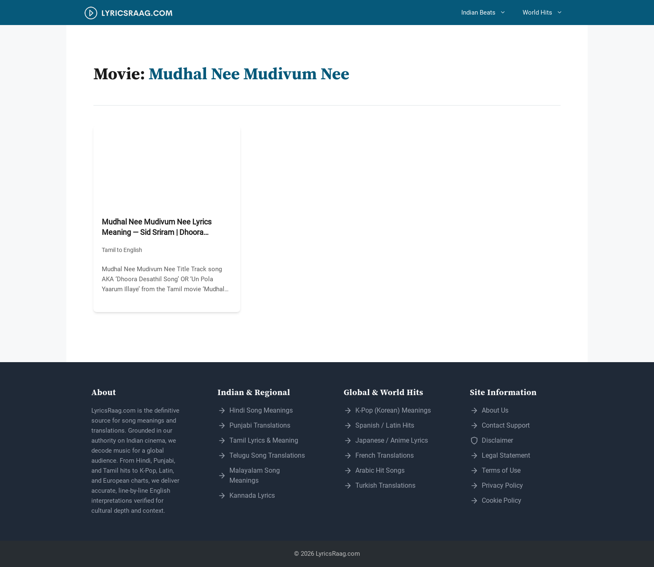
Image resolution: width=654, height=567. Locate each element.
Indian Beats (487, 12)
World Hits (547, 12)
